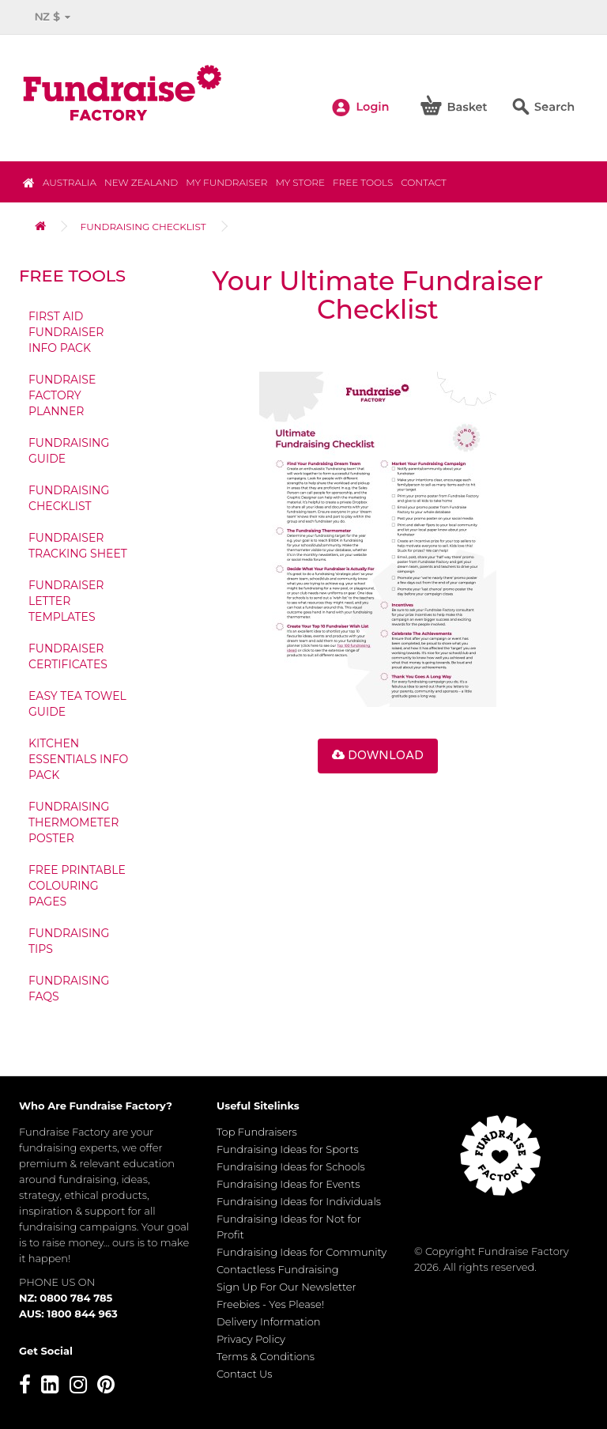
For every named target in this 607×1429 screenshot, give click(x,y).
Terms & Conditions (266, 1356)
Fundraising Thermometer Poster (73, 822)
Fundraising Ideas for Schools (291, 1166)
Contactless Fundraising (278, 1269)
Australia (69, 182)
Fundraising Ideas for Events (288, 1184)
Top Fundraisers (257, 1131)
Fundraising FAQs (68, 988)
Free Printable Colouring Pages (77, 886)
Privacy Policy (251, 1339)
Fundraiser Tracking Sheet (77, 546)
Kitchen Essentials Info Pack (78, 759)
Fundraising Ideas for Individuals (299, 1201)
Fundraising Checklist (143, 226)
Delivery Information (269, 1321)
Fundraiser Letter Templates (66, 601)
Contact (424, 182)
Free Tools (363, 182)
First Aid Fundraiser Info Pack (66, 332)
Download (378, 755)
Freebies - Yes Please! (270, 1304)
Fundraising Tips (68, 941)
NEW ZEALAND (141, 182)
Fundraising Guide (68, 451)
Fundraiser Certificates (67, 656)
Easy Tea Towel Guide (77, 704)
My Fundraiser (226, 182)
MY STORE (299, 182)
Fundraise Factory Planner (62, 395)
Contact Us (245, 1373)
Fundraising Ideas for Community (301, 1252)
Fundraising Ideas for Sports (288, 1149)
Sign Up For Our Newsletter (286, 1286)
